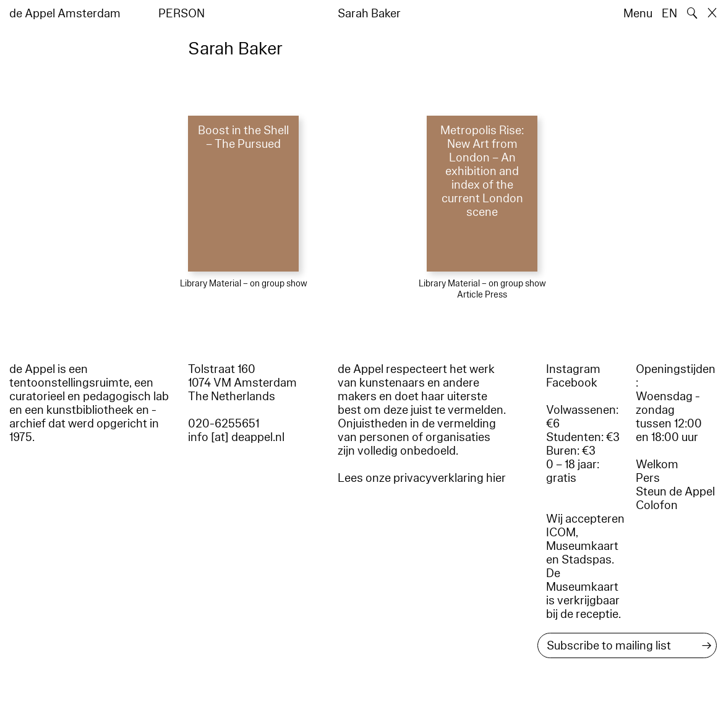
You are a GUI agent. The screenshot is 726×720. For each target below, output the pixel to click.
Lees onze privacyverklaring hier (422, 478)
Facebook (571, 383)
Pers (648, 478)
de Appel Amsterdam (65, 14)
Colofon (657, 505)
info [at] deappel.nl (236, 437)
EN (669, 14)
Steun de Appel (675, 492)
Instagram (573, 369)
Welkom (657, 464)
